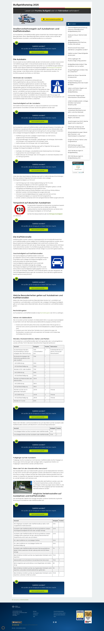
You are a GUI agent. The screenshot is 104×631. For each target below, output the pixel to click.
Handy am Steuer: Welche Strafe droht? (77, 36)
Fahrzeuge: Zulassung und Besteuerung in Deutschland (76, 127)
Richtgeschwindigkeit (55, 214)
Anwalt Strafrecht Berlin (59, 611)
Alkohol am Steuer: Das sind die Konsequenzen (77, 76)
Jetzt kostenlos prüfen (52, 19)
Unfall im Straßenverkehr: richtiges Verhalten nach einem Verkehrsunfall (78, 102)
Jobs (34, 616)
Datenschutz (35, 613)
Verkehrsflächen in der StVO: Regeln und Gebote (76, 116)
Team (55, 616)
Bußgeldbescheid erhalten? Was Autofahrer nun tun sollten (77, 65)
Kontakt (34, 611)
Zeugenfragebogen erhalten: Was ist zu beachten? (78, 70)
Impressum (35, 614)
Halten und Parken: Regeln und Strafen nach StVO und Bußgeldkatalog (77, 90)
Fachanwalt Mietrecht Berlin (60, 613)
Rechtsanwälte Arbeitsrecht (59, 614)
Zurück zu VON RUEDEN (20, 600)
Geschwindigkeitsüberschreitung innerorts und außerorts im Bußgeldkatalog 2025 (77, 29)
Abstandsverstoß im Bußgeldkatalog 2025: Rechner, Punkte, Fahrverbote (77, 42)
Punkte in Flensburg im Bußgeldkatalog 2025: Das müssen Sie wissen (78, 82)
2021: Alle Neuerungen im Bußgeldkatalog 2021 (75, 157)
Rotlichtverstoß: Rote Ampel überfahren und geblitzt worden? (78, 48)
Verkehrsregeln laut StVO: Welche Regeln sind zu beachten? (78, 122)
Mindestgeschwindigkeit (54, 67)
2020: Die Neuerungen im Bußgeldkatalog (75, 151)
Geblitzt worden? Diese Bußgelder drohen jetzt (78, 54)
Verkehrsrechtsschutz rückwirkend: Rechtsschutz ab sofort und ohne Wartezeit (77, 110)
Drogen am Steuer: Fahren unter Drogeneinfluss (77, 140)
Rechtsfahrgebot (45, 313)
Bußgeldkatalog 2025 (26, 4)
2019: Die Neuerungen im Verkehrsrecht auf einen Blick (76, 146)
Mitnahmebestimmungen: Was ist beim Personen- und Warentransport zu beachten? (77, 134)
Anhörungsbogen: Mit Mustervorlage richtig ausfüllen (77, 59)
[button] (3, 628)
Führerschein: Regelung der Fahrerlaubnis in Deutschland (76, 96)
